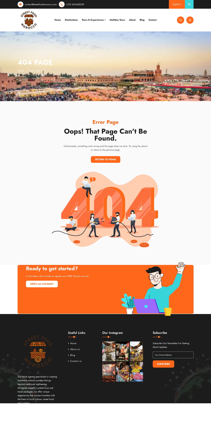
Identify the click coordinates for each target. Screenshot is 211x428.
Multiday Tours (117, 20)
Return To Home (105, 159)
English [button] (175, 4)
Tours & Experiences (93, 20)
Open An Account (42, 284)
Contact (153, 20)
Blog (142, 20)
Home (58, 20)
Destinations (71, 20)
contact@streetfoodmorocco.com (41, 4)
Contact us (75, 361)
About (132, 20)
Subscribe (163, 364)
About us (74, 349)
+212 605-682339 (75, 4)
